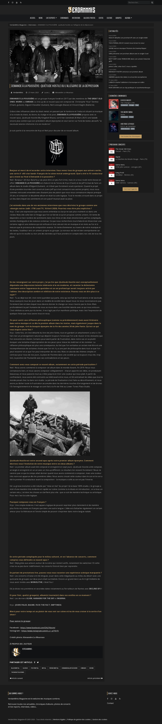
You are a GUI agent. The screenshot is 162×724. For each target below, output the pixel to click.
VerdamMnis (18, 92)
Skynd (118, 157)
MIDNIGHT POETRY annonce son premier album (126, 72)
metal (44, 668)
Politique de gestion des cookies (79, 719)
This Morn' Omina (127, 112)
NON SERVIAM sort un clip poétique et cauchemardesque (129, 88)
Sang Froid (120, 173)
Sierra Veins (120, 165)
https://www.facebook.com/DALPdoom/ (37, 627)
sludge (25, 668)
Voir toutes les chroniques (130, 136)
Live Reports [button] (50, 18)
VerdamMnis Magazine (18, 25)
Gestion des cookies (99, 719)
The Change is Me (128, 103)
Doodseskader (126, 100)
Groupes (119, 18)
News (41, 18)
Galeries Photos (89, 18)
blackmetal (15, 668)
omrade (83, 668)
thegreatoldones (17, 672)
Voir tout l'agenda (130, 189)
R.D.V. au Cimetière (128, 126)
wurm (91, 668)
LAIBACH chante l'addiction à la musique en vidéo (126, 82)
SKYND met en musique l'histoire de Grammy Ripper (127, 48)
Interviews (76, 18)
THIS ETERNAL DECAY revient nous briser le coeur (127, 43)
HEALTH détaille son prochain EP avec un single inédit (128, 38)
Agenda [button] (127, 18)
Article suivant (16, 678)
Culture (109, 18)
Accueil (32, 18)
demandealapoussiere (70, 668)
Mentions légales (59, 719)
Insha (123, 114)
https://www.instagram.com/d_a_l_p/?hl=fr (40, 631)
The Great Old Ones (123, 149)
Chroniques (64, 18)
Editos (101, 18)
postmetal (35, 668)
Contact (110, 703)
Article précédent (95, 678)
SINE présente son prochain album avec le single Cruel (128, 54)
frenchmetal (54, 668)
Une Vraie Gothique (127, 124)
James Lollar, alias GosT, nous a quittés (123, 66)
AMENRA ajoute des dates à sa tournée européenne (128, 77)
